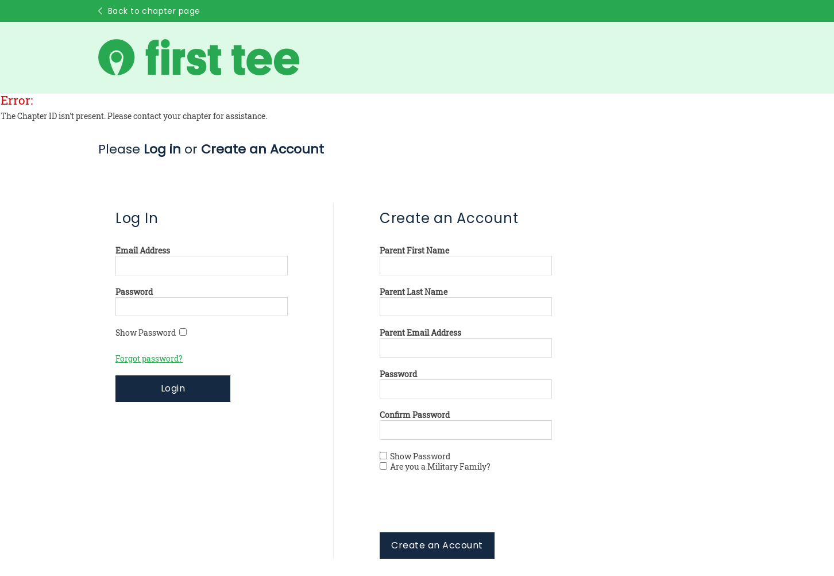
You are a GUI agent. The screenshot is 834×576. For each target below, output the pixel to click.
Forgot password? (149, 359)
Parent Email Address (420, 333)
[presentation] (467, 509)
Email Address (142, 250)
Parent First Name (414, 250)
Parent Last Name (413, 292)
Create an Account (436, 545)
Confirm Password (415, 415)
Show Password (151, 333)
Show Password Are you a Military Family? (435, 461)
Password (134, 292)
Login (173, 388)
